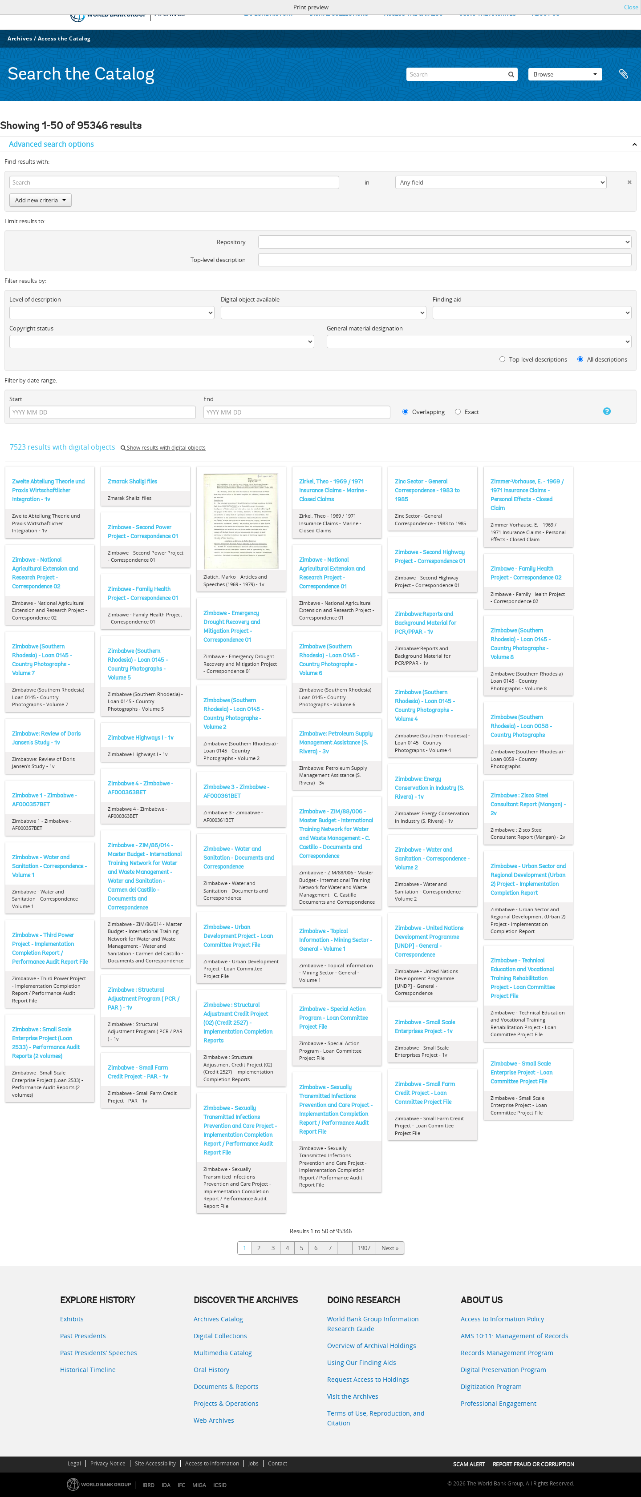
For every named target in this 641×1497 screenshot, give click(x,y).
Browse (565, 74)
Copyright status (31, 328)
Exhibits (72, 1319)
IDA (166, 1485)
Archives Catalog (218, 1319)
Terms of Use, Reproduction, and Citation (376, 1418)
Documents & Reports (226, 1386)
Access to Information (212, 1463)
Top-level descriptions (533, 359)
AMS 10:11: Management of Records (514, 1336)
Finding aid (447, 299)
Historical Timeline (88, 1369)
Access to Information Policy (502, 1319)
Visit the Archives (352, 1396)
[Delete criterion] (619, 180)
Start (15, 399)
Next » (389, 1248)
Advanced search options (51, 144)
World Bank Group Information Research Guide (373, 1324)
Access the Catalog (64, 38)
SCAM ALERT (469, 1464)
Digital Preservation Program (503, 1369)
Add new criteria (40, 200)
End (208, 399)
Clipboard (624, 74)
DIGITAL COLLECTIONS (338, 14)
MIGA (199, 1485)
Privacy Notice (108, 1463)
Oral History (211, 1369)
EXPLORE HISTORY (268, 14)
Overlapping (423, 412)
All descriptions (602, 359)
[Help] (598, 411)
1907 (364, 1248)
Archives (20, 38)
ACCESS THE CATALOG (413, 14)
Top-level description (218, 260)
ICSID (220, 1485)
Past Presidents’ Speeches (98, 1352)
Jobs (253, 1463)
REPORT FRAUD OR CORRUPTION (533, 1464)
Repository (231, 242)
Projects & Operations (226, 1403)
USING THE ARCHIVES (487, 14)
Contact (277, 1463)
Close (631, 7)
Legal (74, 1463)
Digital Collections (220, 1336)
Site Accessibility (155, 1463)
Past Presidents (83, 1336)
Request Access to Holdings (368, 1379)
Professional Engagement (498, 1403)
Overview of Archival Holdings (371, 1345)
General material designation (365, 328)
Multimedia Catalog (223, 1352)
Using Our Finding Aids (361, 1362)
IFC (181, 1485)
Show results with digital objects (163, 447)
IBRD (148, 1485)
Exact (467, 412)
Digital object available (250, 299)
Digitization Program (491, 1386)
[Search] (462, 74)
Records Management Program (507, 1352)
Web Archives (214, 1420)
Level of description (35, 299)
